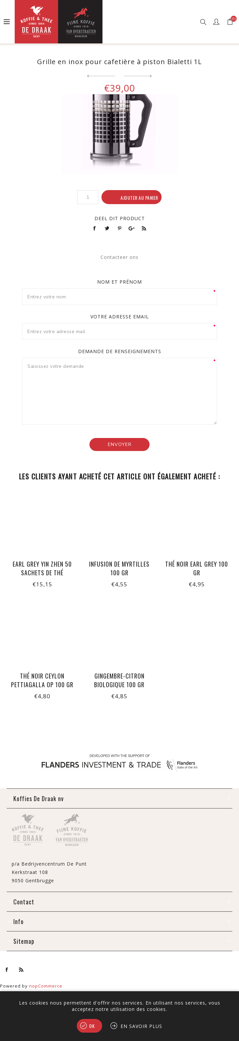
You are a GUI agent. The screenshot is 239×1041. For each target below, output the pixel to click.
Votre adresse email (119, 316)
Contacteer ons (119, 257)
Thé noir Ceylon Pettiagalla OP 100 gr (42, 680)
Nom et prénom (119, 282)
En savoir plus (141, 1026)
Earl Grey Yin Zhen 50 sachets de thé (42, 568)
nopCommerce (45, 986)
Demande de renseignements (119, 351)
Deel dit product (119, 218)
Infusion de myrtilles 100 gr (119, 568)
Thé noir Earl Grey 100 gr (196, 568)
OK (92, 1025)
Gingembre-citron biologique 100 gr (119, 680)
